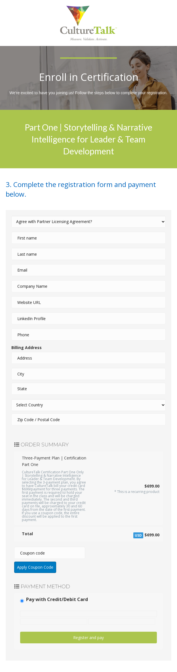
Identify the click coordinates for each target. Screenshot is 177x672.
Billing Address (26, 347)
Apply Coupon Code (35, 567)
